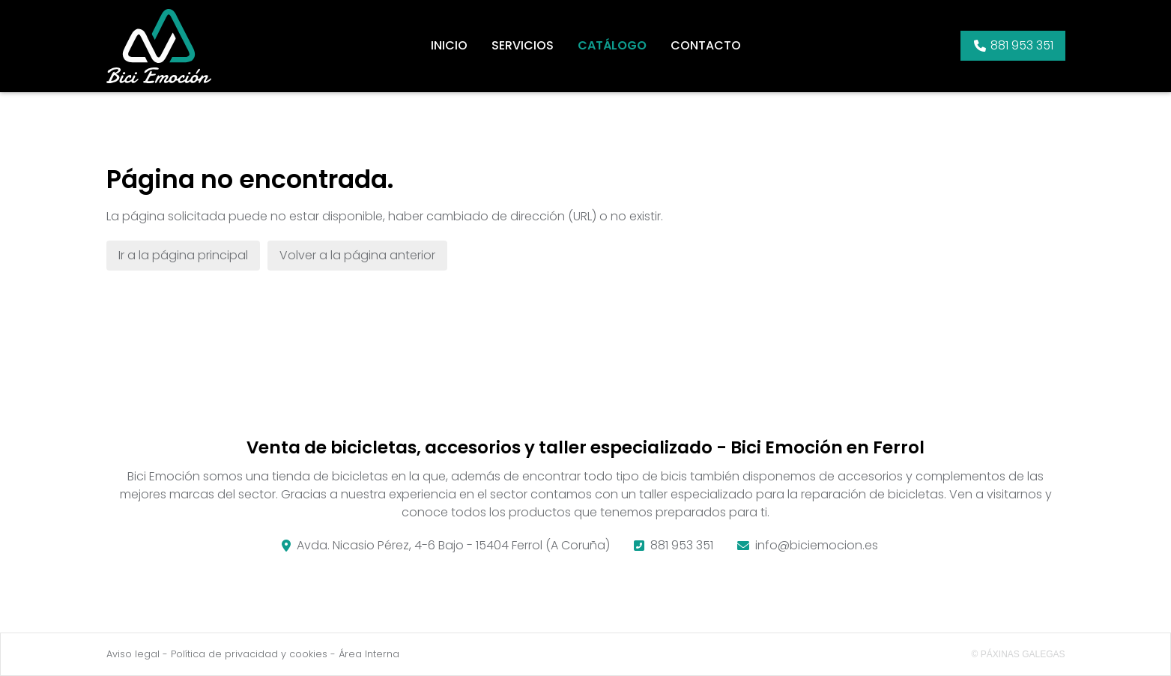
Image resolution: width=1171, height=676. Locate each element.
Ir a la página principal (183, 255)
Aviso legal (133, 654)
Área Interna (369, 654)
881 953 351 (681, 545)
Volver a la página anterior (357, 255)
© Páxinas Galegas (1018, 654)
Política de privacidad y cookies (249, 654)
